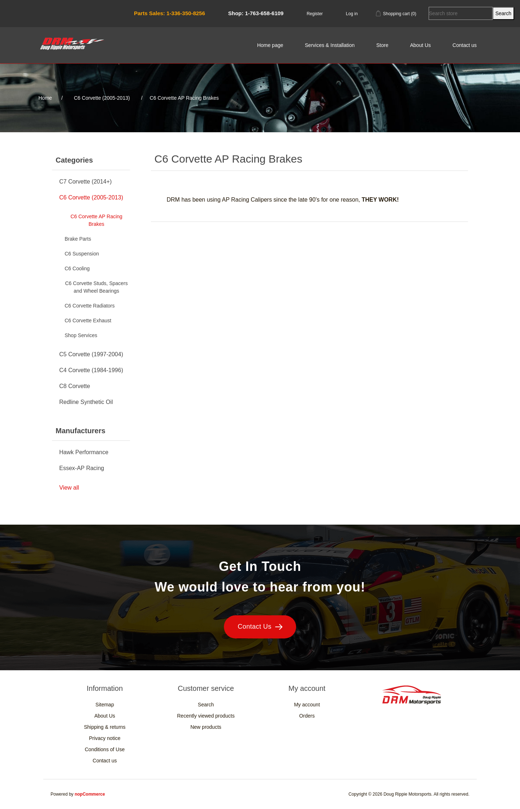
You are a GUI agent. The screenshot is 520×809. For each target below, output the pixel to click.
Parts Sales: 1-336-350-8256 (169, 13)
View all (69, 488)
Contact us (464, 45)
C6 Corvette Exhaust (88, 320)
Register (315, 13)
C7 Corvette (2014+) (85, 181)
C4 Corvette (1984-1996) (91, 370)
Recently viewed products (206, 716)
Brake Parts (78, 239)
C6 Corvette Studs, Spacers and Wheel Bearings (96, 287)
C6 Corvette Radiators (90, 306)
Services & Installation (330, 45)
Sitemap (104, 704)
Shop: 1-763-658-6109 (255, 13)
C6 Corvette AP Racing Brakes (96, 220)
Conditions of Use (105, 749)
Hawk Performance (83, 452)
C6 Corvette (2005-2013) (91, 197)
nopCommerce (90, 794)
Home (45, 98)
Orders (307, 716)
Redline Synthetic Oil (86, 402)
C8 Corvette (74, 386)
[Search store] (461, 13)
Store (382, 45)
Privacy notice (104, 738)
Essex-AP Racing (81, 468)
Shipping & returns (104, 727)
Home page (270, 45)
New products (205, 727)
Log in (352, 13)
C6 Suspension (82, 254)
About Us (420, 45)
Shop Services (81, 335)
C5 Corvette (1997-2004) (91, 354)
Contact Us (260, 626)
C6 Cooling (77, 268)
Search (206, 704)
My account (307, 704)
